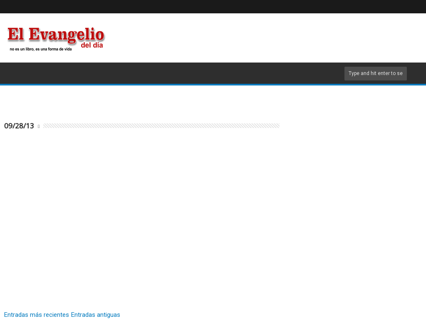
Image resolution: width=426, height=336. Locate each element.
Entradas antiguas (95, 314)
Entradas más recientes (36, 314)
